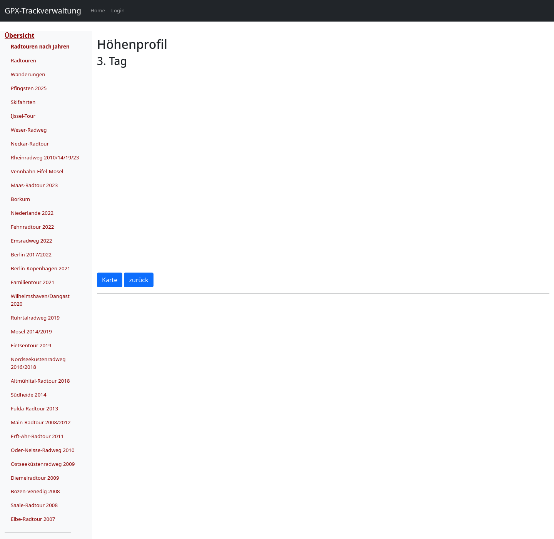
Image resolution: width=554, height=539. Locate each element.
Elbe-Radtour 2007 (33, 519)
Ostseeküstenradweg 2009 (43, 463)
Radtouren (23, 60)
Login (118, 10)
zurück (138, 280)
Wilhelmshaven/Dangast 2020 (40, 300)
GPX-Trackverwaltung (43, 10)
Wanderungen (28, 74)
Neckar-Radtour (30, 143)
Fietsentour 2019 (31, 345)
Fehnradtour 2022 (32, 226)
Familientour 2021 (33, 282)
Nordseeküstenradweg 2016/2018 (38, 363)
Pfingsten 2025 (29, 88)
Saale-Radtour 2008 (34, 505)
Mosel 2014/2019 (31, 331)
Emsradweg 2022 (31, 240)
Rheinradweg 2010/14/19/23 (45, 157)
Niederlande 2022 (32, 212)
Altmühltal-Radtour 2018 (40, 380)
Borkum (20, 199)
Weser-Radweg (29, 129)
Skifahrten (23, 102)
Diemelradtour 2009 (35, 477)
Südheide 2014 (29, 394)
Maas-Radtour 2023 (34, 185)
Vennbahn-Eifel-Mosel (37, 171)
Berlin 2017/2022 (31, 254)
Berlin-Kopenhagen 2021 (40, 268)
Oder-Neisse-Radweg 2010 (43, 450)
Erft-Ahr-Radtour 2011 (37, 436)
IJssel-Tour (23, 115)
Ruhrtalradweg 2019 (35, 317)
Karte (109, 280)
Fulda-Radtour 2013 (34, 408)
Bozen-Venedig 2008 (35, 491)
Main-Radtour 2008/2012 (41, 422)
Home (99, 10)
